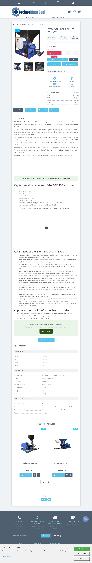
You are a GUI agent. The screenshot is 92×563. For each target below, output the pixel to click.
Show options (7, 556)
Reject (81, 558)
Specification (30, 110)
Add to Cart (25, 475)
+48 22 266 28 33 (32, 17)
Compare (54, 64)
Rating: (63, 37)
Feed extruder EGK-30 (30, 463)
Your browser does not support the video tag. (28, 165)
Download (54, 110)
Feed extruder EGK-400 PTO (62, 463)
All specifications (74, 92)
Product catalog (70, 64)
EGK (49, 499)
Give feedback (75, 38)
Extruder (44, 499)
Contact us (46, 331)
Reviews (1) (42, 110)
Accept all (82, 548)
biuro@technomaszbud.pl (61, 17)
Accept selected (82, 553)
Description (18, 110)
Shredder (70, 156)
